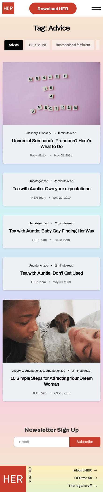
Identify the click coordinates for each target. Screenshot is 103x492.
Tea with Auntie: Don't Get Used (51, 273)
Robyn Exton (38, 155)
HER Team (38, 197)
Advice (14, 45)
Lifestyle (17, 370)
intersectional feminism (73, 45)
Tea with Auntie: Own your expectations (51, 188)
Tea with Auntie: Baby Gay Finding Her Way (51, 231)
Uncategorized (38, 181)
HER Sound (37, 45)
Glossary (31, 133)
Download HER (52, 9)
